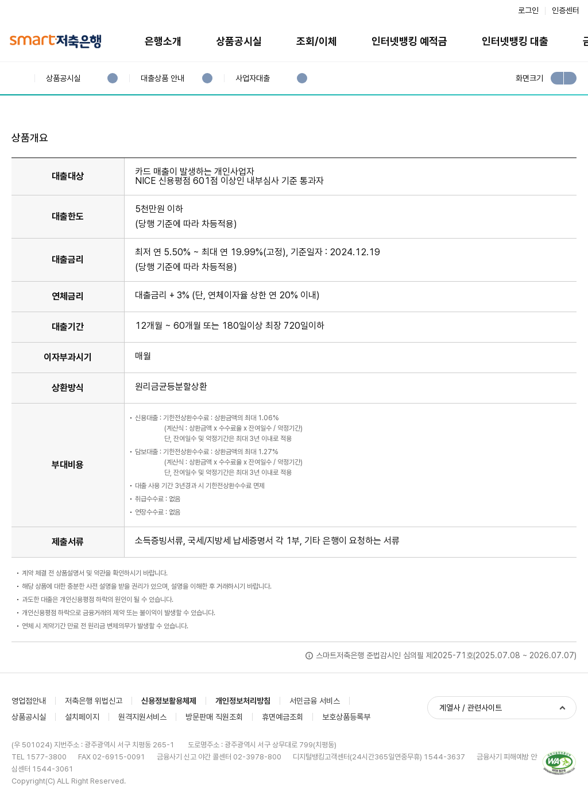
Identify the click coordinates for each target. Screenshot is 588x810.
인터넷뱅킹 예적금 (409, 41)
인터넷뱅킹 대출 (515, 41)
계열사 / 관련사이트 (470, 707)
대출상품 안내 (162, 78)
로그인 (528, 10)
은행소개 (163, 41)
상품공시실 (239, 41)
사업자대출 (252, 78)
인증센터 (565, 10)
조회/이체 (316, 41)
